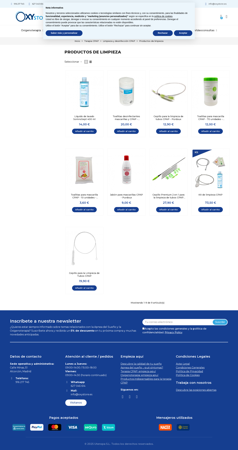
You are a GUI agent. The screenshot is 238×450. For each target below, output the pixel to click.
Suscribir (220, 322)
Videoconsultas (206, 30)
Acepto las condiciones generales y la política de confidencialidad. (174, 330)
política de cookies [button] (163, 16)
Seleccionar (73, 61)
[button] (76, 403)
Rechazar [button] (163, 33)
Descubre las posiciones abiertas (196, 390)
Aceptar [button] (183, 33)
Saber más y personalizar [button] (64, 33)
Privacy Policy (173, 332)
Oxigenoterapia (32, 30)
